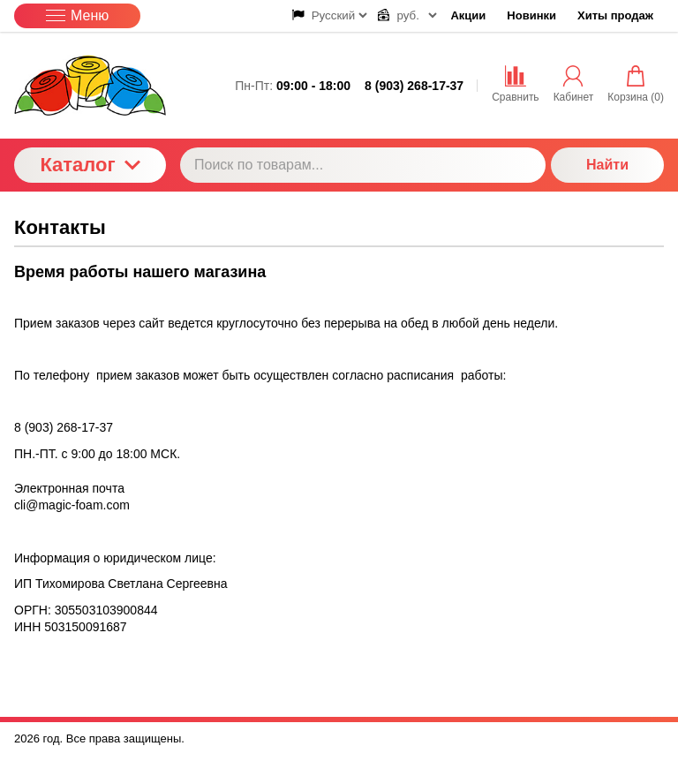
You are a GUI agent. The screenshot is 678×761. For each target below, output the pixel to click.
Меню (77, 15)
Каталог (89, 165)
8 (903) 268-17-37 (414, 86)
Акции (468, 15)
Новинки (531, 15)
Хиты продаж (615, 15)
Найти (607, 164)
